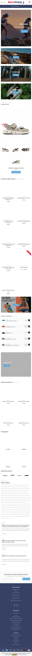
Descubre (24, 31)
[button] (2, 28)
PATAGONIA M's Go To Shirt (23, 198)
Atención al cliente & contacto (16, 627)
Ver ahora (16, 57)
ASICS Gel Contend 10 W (8, 401)
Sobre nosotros (16, 613)
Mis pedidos (16, 637)
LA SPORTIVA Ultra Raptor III (23, 244)
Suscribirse (26, 578)
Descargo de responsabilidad (16, 620)
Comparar (16, 642)
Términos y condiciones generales (16, 618)
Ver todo (15, 316)
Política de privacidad (16, 622)
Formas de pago (16, 624)
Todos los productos (16, 644)
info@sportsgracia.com (16, 600)
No (15, 654)
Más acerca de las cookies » (22, 654)
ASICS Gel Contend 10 (8, 423)
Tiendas (16, 614)
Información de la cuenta (16, 635)
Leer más (4, 533)
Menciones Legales (16, 616)
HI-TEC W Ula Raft (24, 267)
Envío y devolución (16, 626)
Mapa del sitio (16, 629)
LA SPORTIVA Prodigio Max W (23, 221)
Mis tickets (16, 639)
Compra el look (16, 172)
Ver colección (20, 179)
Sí (13, 654)
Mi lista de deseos (16, 640)
